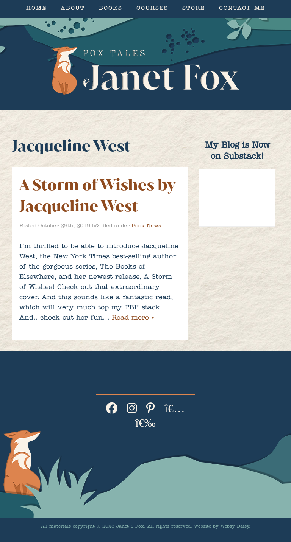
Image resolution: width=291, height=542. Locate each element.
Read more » (133, 318)
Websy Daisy (235, 527)
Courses (152, 9)
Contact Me (242, 9)
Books (110, 9)
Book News (146, 226)
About (73, 9)
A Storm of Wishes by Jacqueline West (97, 195)
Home (36, 9)
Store (193, 9)
